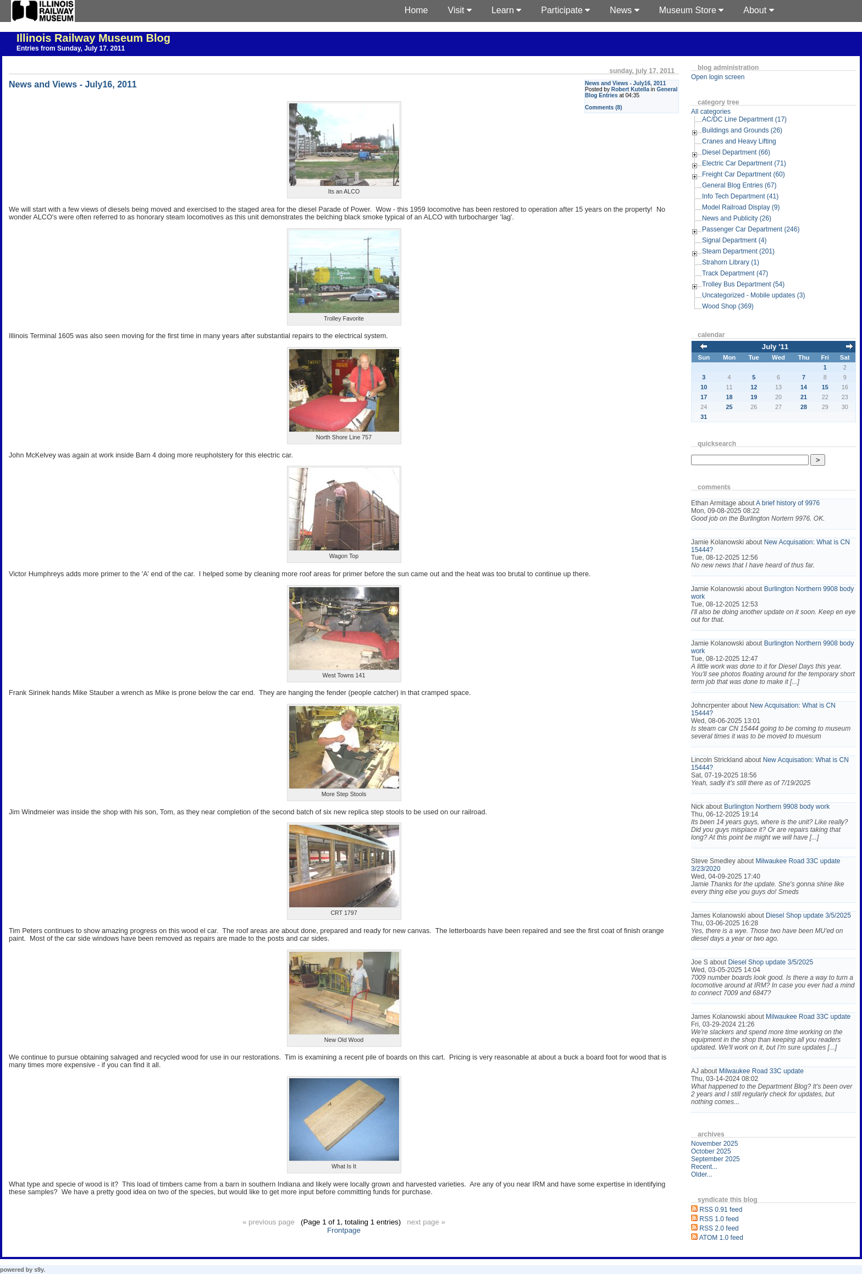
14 (803, 387)
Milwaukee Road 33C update (808, 1016)
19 (753, 397)
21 (803, 397)
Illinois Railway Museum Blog (93, 38)
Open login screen (717, 77)
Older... (701, 1174)
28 (803, 407)
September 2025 (715, 1159)
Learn (506, 10)
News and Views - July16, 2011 (625, 83)
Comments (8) (603, 107)
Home (416, 10)
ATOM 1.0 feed (721, 1238)
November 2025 (714, 1143)
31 (703, 416)
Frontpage (344, 1230)
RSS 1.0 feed (718, 1219)
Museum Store (691, 10)
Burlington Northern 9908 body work (777, 806)
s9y (38, 1269)
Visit (460, 10)
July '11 (775, 347)
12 (753, 387)
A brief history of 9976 (788, 503)
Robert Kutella (630, 89)
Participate (565, 10)
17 (703, 397)
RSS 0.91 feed (720, 1209)
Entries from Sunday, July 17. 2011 (70, 48)
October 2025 (711, 1151)
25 (729, 407)
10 (703, 387)
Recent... (704, 1167)
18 (729, 397)
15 (825, 387)
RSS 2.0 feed (718, 1228)
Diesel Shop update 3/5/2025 (808, 915)
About (758, 10)
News (624, 10)
